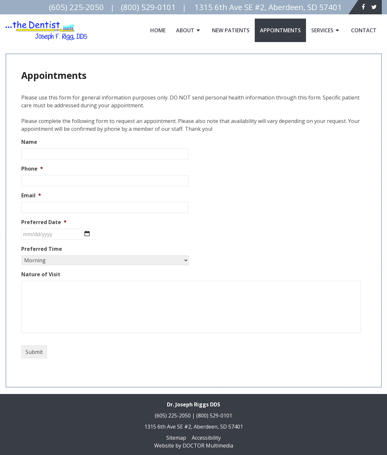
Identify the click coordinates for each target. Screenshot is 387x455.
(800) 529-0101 (214, 415)
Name (29, 142)
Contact (364, 30)
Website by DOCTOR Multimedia (193, 445)
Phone (32, 168)
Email (31, 195)
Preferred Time (41, 249)
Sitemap (176, 437)
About (185, 30)
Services (322, 30)
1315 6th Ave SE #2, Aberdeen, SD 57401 (193, 426)
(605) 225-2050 (173, 415)
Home (158, 30)
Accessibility (206, 437)
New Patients (231, 30)
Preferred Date (44, 222)
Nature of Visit (40, 274)
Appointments (280, 30)
